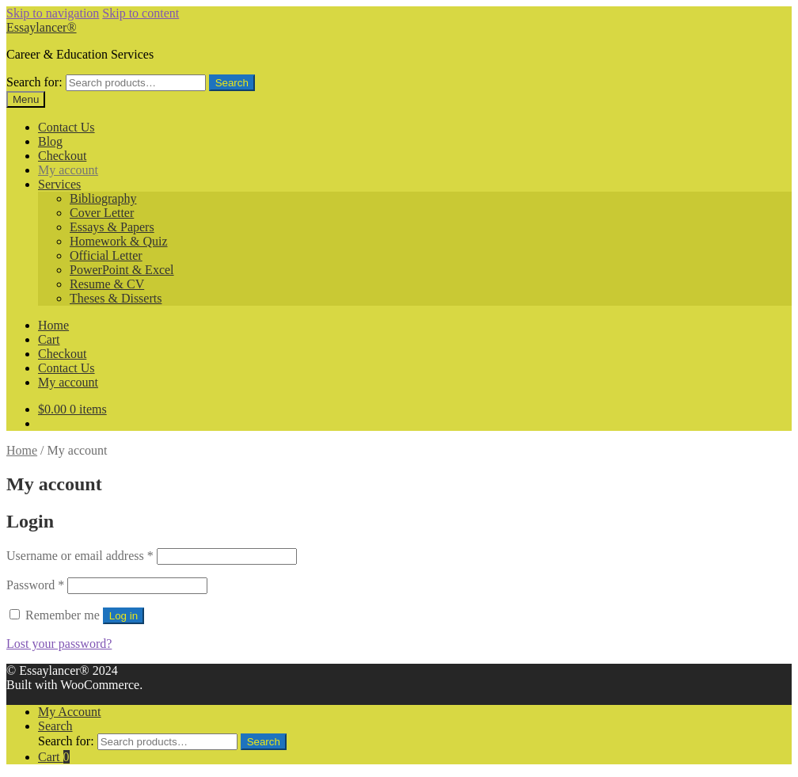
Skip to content (140, 13)
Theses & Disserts (116, 298)
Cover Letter (102, 212)
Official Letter (106, 255)
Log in (123, 616)
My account (68, 170)
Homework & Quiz (119, 241)
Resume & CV (107, 284)
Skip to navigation (52, 13)
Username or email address (80, 555)
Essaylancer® (41, 27)
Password (35, 585)
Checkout (62, 155)
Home (53, 325)
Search (232, 83)
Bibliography (103, 198)
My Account (69, 711)
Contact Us (66, 127)
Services (59, 184)
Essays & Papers (112, 227)
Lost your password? (59, 643)
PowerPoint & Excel (122, 269)
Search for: (34, 82)
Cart (49, 339)
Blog (50, 141)
